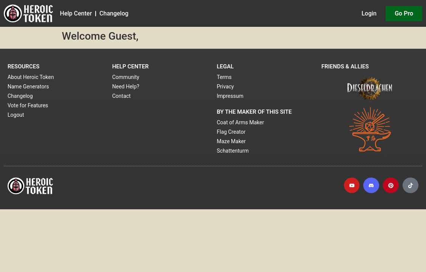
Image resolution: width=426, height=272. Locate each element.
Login (368, 13)
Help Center (76, 13)
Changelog (114, 13)
